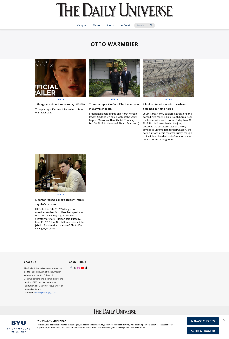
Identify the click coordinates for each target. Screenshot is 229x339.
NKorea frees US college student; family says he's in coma (58, 208)
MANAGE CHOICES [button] (203, 321)
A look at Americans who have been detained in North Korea (167, 108)
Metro (96, 25)
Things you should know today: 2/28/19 (56, 106)
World (60, 99)
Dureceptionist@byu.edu (47, 301)
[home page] (114, 13)
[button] (224, 320)
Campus (81, 25)
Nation (168, 99)
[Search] (144, 25)
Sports (110, 25)
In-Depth (125, 25)
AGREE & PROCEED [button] (203, 331)
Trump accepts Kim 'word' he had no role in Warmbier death (114, 108)
